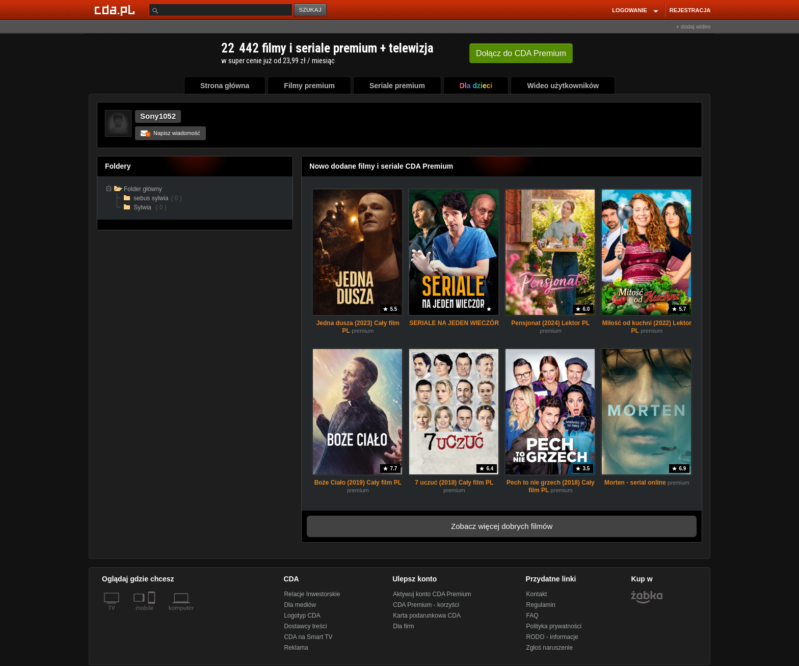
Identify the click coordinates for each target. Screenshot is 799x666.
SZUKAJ (310, 10)
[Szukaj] (220, 10)
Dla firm (403, 626)
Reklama (296, 647)
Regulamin (540, 604)
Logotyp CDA (302, 615)
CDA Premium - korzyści (426, 604)
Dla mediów (300, 604)
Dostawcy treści (305, 626)
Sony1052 (158, 116)
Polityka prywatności (554, 626)
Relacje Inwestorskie (312, 594)
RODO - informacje (552, 637)
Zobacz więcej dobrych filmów (501, 526)
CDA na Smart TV (308, 637)
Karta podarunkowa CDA (427, 615)
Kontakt (536, 594)
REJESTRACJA (690, 10)
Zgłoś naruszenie (549, 647)
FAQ (532, 615)
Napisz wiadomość (170, 133)
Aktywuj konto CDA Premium (432, 594)
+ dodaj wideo (693, 26)
